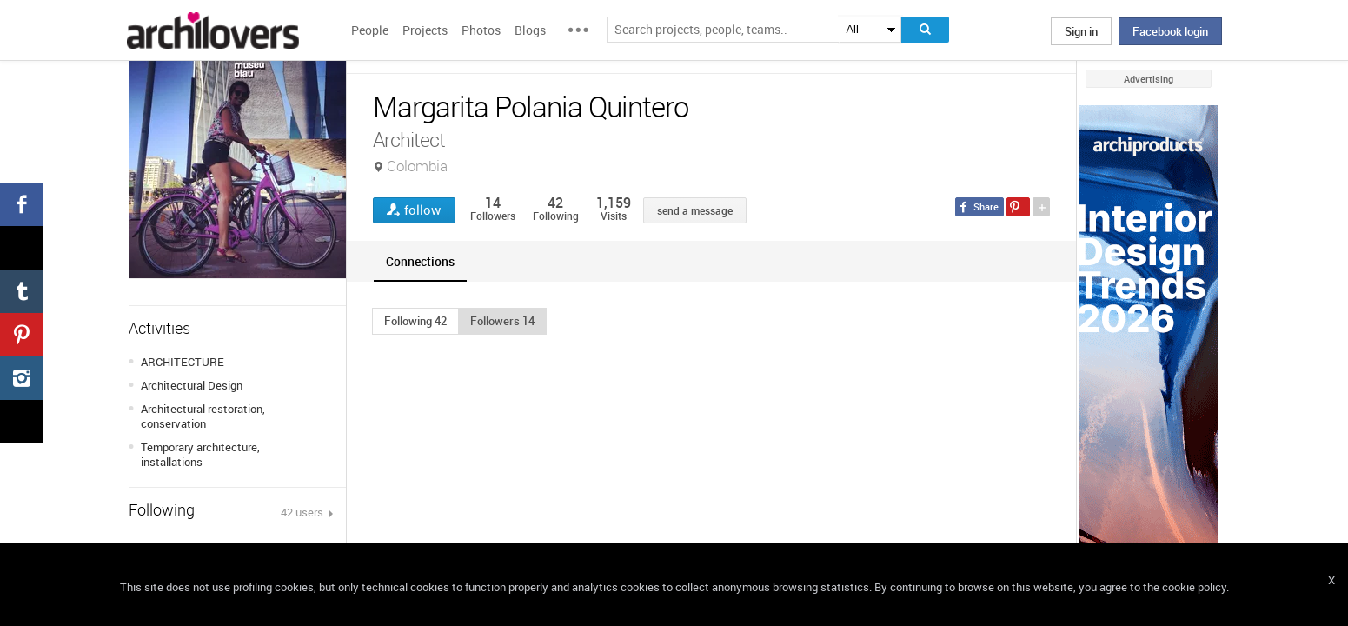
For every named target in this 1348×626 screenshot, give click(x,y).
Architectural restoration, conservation (203, 416)
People (369, 30)
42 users (303, 512)
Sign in (1081, 31)
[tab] (420, 261)
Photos (481, 30)
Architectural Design (191, 385)
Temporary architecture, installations (200, 454)
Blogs (530, 30)
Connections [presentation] (420, 261)
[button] (415, 321)
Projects (425, 30)
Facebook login (1170, 31)
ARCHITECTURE (182, 362)
